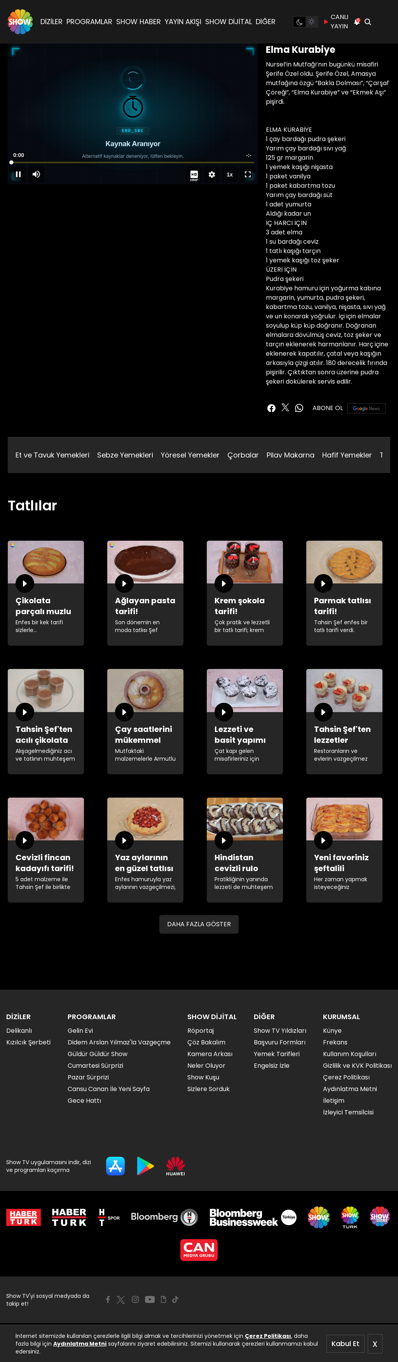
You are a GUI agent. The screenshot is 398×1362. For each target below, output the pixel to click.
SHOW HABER (138, 21)
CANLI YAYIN (335, 21)
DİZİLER (51, 21)
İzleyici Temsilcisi (348, 1112)
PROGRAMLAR (89, 21)
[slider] (133, 162)
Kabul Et (346, 1343)
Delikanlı (19, 1030)
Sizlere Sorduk (208, 1088)
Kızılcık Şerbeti (28, 1042)
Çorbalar (243, 455)
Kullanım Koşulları (349, 1053)
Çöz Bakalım (206, 1042)
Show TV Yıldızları (280, 1030)
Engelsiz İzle (272, 1065)
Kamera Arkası (209, 1053)
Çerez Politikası (268, 1336)
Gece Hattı (84, 1100)
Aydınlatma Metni (79, 1344)
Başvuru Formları (279, 1042)
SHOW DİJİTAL (228, 21)
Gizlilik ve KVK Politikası (357, 1065)
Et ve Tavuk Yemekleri (52, 455)
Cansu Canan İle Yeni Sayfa (109, 1088)
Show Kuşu (203, 1077)
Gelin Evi (80, 1030)
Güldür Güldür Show (97, 1053)
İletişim (333, 1100)
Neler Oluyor (206, 1065)
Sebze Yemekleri (125, 455)
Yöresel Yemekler (190, 455)
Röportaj (200, 1030)
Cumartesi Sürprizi (95, 1065)
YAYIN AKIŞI (183, 21)
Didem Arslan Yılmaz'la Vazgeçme (119, 1042)
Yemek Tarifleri (277, 1053)
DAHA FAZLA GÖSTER (199, 924)
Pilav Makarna (290, 455)
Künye (332, 1030)
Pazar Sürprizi (88, 1077)
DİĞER (266, 21)
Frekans (335, 1042)
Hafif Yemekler (347, 455)
